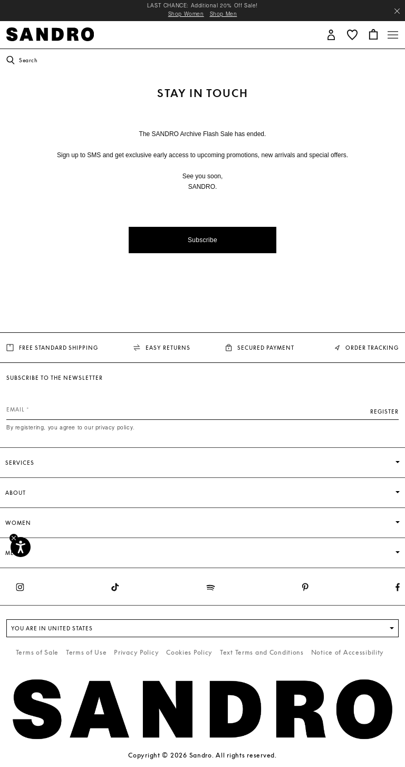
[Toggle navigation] (393, 35)
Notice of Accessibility (347, 652)
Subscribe (202, 240)
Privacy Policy (136, 652)
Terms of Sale (37, 652)
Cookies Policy (189, 652)
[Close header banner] (397, 11)
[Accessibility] (21, 547)
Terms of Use (86, 652)
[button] (331, 34)
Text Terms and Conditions (262, 652)
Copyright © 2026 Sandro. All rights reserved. (202, 755)
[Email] (202, 409)
